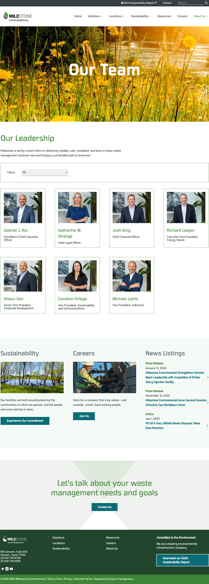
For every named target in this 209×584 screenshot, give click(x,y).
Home (78, 16)
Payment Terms (84, 579)
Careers (182, 16)
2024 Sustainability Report (139, 3)
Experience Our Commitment (25, 421)
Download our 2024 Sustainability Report (176, 560)
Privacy (68, 579)
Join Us (84, 416)
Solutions (94, 16)
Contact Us (104, 507)
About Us (199, 16)
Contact (167, 3)
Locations (115, 16)
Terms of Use (54, 579)
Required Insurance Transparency (114, 579)
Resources (164, 16)
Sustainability (139, 16)
